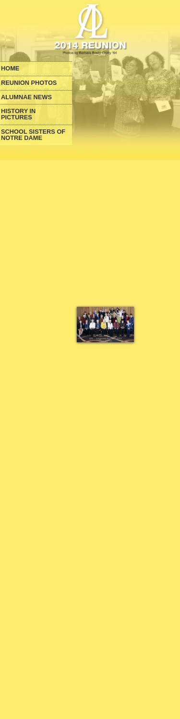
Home (10, 69)
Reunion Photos (29, 83)
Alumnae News (26, 97)
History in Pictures (18, 114)
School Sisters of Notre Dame (33, 135)
